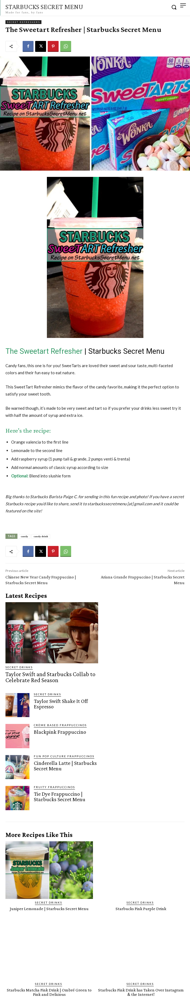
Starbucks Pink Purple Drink (141, 908)
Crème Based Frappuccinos (60, 725)
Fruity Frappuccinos (54, 787)
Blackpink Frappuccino (60, 732)
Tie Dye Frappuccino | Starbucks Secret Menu (59, 796)
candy (24, 536)
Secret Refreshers (23, 22)
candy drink (41, 536)
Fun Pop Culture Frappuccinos (64, 756)
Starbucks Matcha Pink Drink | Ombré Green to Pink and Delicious (49, 992)
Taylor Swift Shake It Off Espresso (61, 703)
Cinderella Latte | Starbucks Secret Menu (65, 765)
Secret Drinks (19, 667)
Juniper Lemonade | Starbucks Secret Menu (49, 908)
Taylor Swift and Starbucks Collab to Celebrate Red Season (50, 677)
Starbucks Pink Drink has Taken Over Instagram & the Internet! (141, 992)
